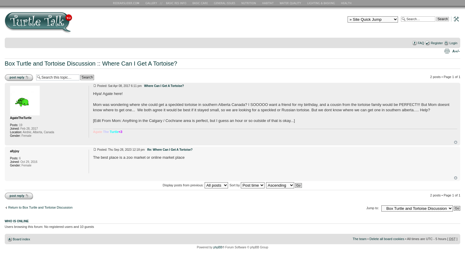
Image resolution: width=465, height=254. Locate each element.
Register (437, 43)
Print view (447, 50)
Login (453, 43)
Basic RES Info (174, 3)
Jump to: (372, 208)
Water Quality (290, 3)
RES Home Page (127, 3)
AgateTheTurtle (21, 118)
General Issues (225, 3)
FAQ (421, 43)
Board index (21, 239)
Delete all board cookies (387, 239)
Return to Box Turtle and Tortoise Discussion (40, 207)
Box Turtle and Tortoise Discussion (50, 63)
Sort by (247, 185)
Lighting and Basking (321, 3)
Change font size (456, 50)
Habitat (268, 3)
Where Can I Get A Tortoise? (139, 63)
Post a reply (19, 77)
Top (455, 142)
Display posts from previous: (195, 185)
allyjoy (14, 151)
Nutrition (249, 3)
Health (347, 3)
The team (359, 239)
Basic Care (199, 3)
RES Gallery (153, 3)
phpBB (217, 247)
